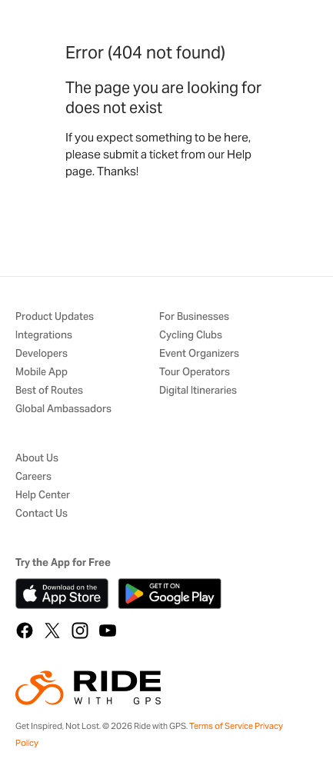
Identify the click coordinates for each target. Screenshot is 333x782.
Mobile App (41, 372)
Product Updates (54, 317)
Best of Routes (49, 391)
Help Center (42, 495)
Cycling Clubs (190, 335)
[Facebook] (24, 630)
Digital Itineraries (198, 391)
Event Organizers (199, 354)
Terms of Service (221, 725)
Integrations (43, 335)
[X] (52, 630)
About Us (36, 458)
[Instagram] (80, 630)
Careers (33, 477)
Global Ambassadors (63, 409)
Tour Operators (194, 372)
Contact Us (41, 514)
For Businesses (194, 317)
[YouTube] (107, 630)
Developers (41, 354)
